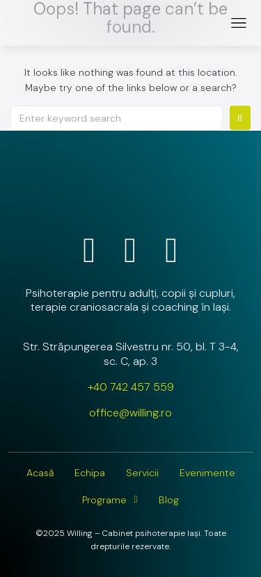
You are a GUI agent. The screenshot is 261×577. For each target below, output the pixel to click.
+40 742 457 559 (131, 387)
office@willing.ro (130, 412)
